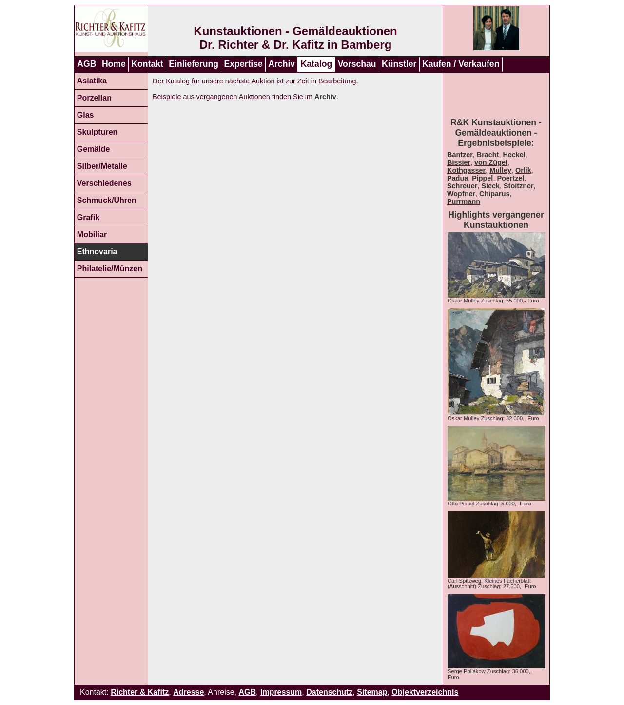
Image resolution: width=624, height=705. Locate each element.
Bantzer (460, 155)
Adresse (188, 692)
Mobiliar (92, 234)
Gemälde (93, 149)
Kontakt (147, 64)
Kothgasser (466, 170)
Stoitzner (519, 186)
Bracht (488, 155)
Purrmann (463, 201)
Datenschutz (329, 692)
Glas (85, 115)
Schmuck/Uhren (106, 200)
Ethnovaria (97, 251)
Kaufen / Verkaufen (460, 64)
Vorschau (357, 64)
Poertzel (510, 178)
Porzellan (94, 98)
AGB (86, 64)
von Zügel (490, 162)
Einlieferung (193, 64)
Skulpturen (97, 132)
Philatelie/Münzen (109, 268)
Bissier (458, 162)
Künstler (399, 64)
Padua (457, 178)
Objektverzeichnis (424, 692)
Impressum (281, 692)
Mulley (500, 170)
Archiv (281, 64)
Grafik (88, 217)
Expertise (243, 64)
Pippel (482, 178)
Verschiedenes (104, 183)
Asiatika (92, 81)
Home (114, 64)
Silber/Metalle (102, 166)
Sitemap (372, 692)
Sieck (490, 186)
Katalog (316, 64)
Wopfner (461, 194)
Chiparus (494, 194)
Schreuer (462, 186)
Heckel (514, 155)
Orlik (523, 170)
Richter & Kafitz (140, 692)
